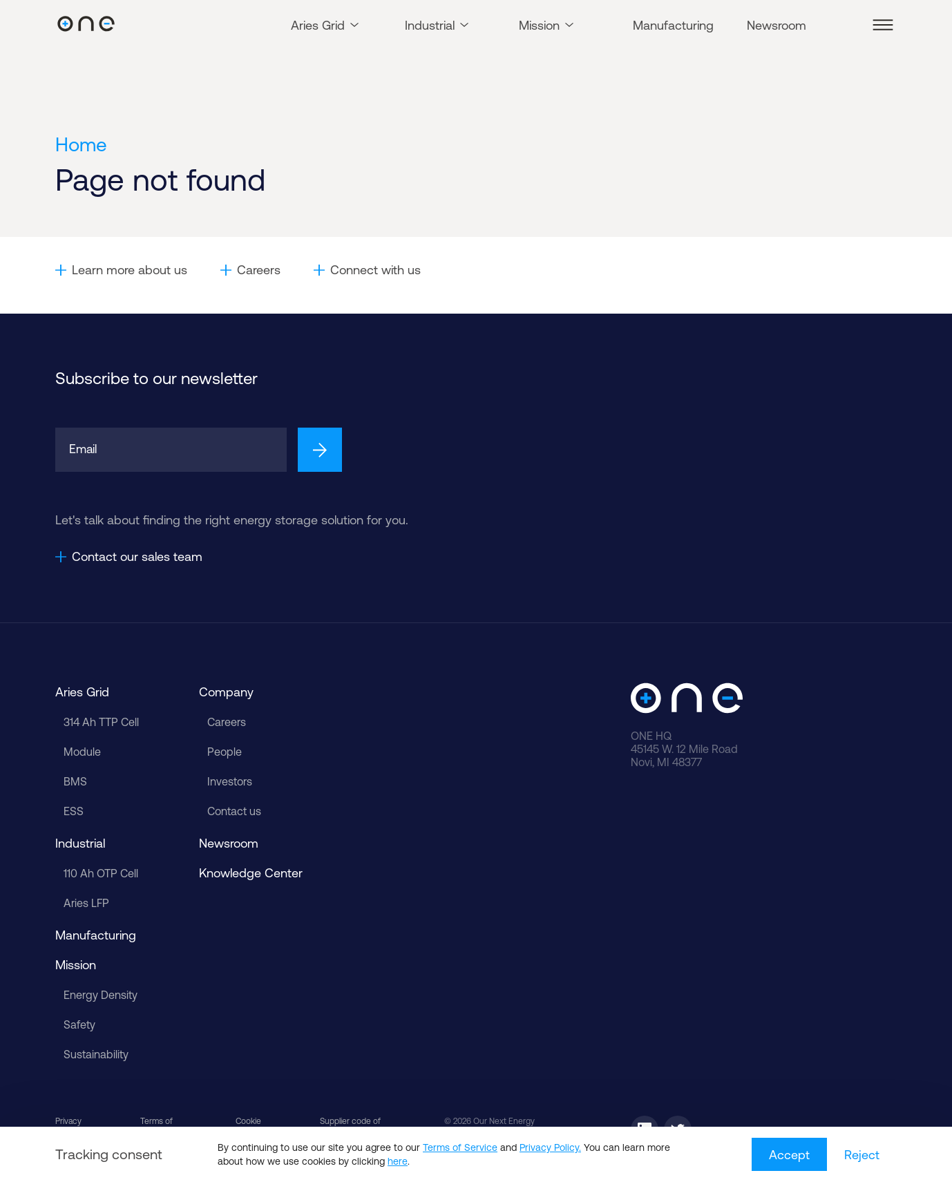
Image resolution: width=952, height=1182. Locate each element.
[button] (883, 25)
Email (83, 449)
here (398, 1161)
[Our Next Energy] (86, 24)
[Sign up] (320, 450)
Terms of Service (460, 1147)
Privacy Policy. (550, 1147)
